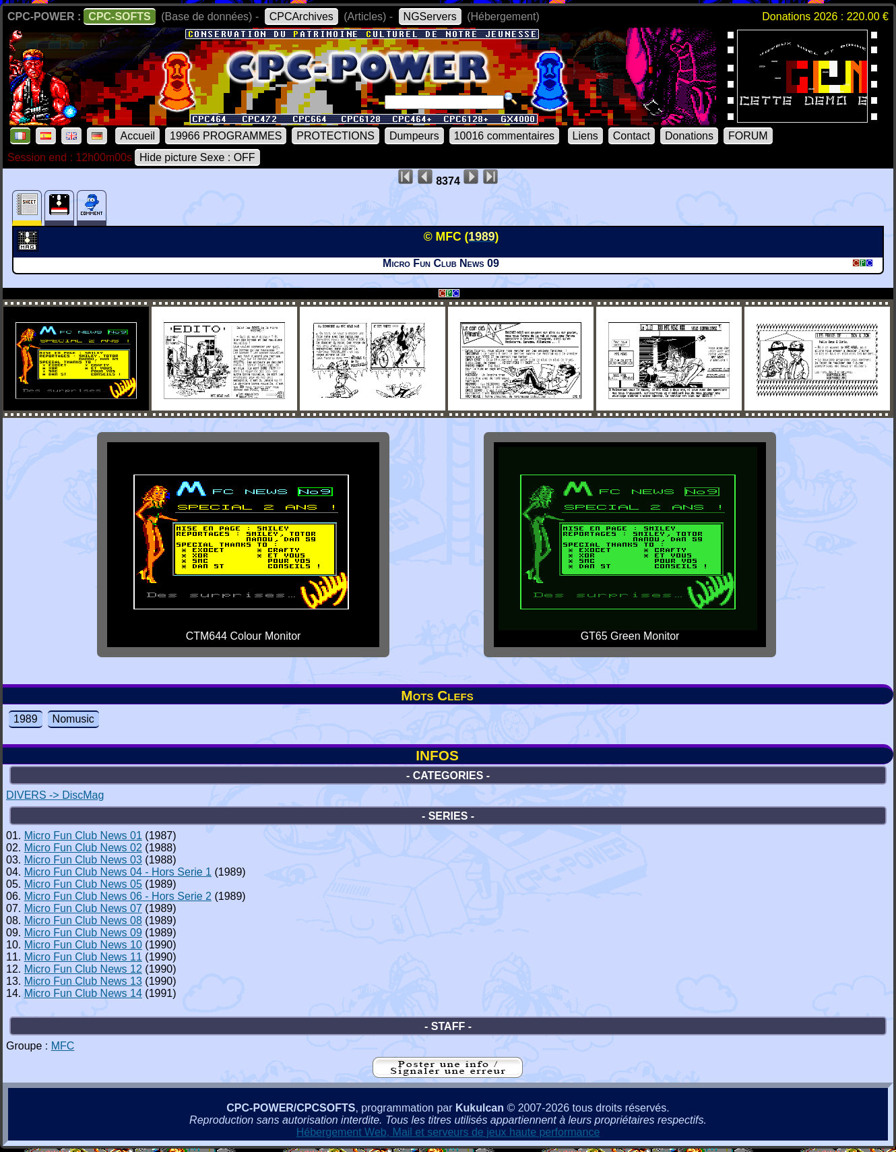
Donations (689, 136)
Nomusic (73, 719)
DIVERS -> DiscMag (55, 795)
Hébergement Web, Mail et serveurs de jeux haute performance (448, 1132)
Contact (631, 136)
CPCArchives (301, 16)
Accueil (137, 136)
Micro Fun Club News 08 (83, 920)
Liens (585, 136)
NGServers (430, 16)
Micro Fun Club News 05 (83, 884)
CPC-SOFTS (119, 16)
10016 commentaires (504, 136)
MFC (63, 1046)
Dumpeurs (414, 136)
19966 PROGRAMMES (226, 136)
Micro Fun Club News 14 (83, 993)
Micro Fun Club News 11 (83, 957)
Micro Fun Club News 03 (83, 860)
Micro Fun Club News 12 (83, 969)
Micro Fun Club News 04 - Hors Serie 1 (118, 872)
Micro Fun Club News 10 (83, 944)
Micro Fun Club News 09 (83, 932)
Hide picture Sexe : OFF (197, 157)
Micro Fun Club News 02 (83, 847)
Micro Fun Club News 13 (83, 981)
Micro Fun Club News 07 (83, 908)
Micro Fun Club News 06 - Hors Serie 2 (118, 896)
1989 (25, 719)
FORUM (748, 136)
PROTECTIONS (335, 136)
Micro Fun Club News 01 (83, 835)
